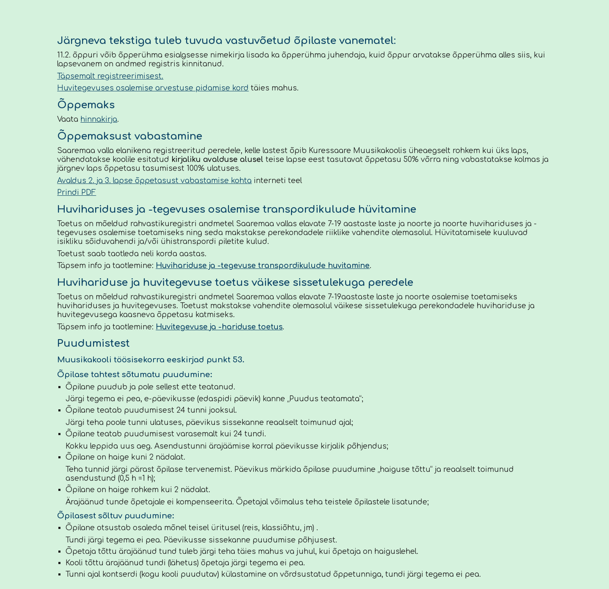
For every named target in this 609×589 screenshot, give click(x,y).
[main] (304, 306)
